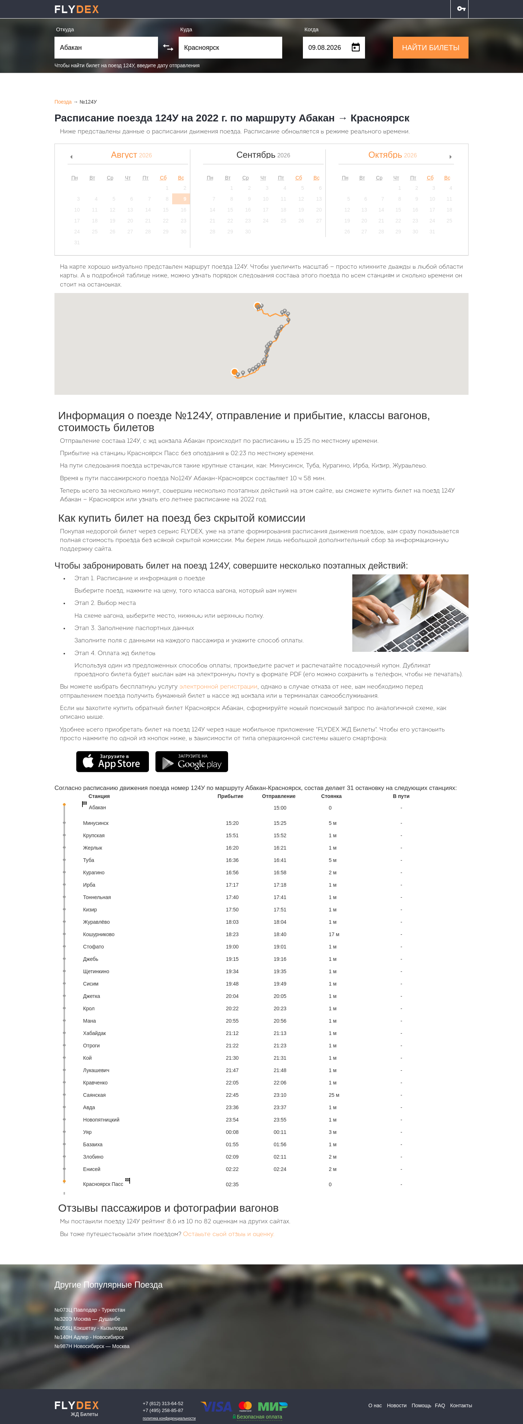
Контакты (461, 1405)
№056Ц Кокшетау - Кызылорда (90, 1328)
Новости (396, 1405)
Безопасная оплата (259, 1417)
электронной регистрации (218, 687)
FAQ (440, 1405)
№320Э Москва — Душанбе (87, 1319)
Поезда (63, 102)
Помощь (421, 1405)
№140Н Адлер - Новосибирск (89, 1337)
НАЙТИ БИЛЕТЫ (430, 48)
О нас (375, 1405)
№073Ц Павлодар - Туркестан (89, 1310)
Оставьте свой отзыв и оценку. (229, 1234)
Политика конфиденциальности (169, 1418)
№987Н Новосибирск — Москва (92, 1346)
